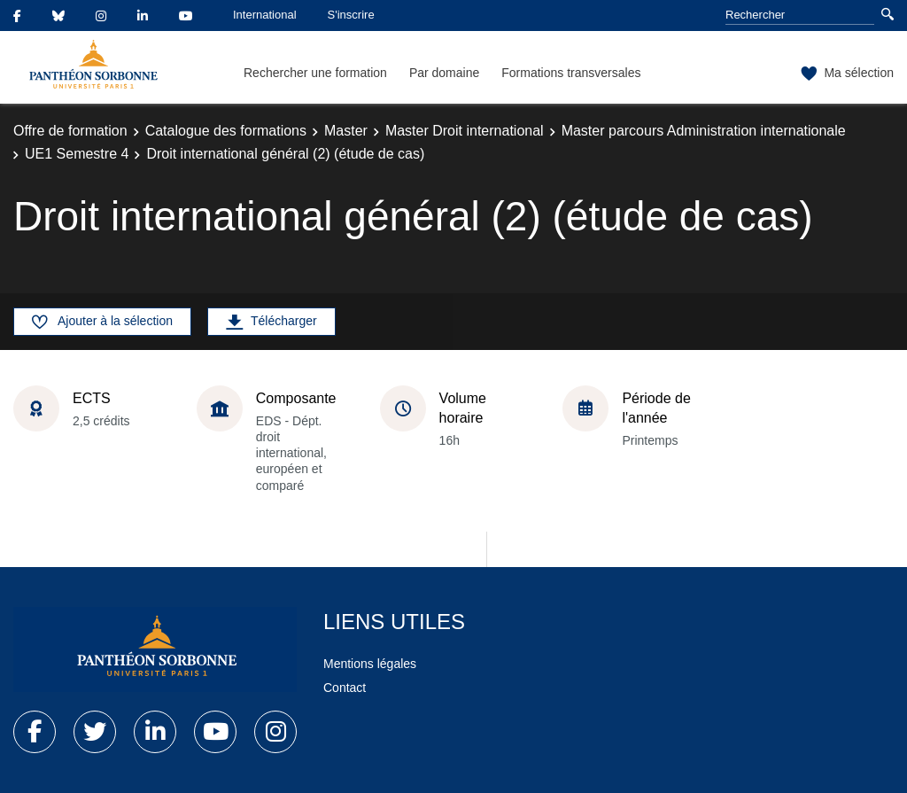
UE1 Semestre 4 (76, 153)
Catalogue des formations (225, 130)
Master (346, 130)
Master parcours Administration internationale (704, 130)
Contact (344, 687)
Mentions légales (369, 664)
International (265, 14)
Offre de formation (70, 130)
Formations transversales (570, 73)
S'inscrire (351, 14)
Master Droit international (464, 130)
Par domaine (444, 73)
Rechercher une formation (315, 73)
